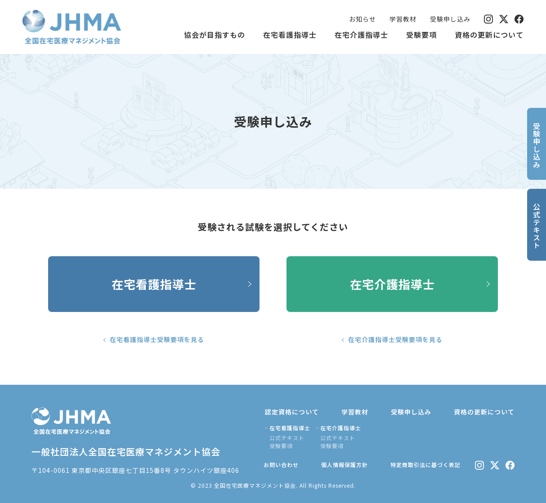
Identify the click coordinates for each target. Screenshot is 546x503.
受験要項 (421, 34)
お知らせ (362, 18)
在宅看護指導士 (290, 34)
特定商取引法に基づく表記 (425, 464)
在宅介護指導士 (361, 34)
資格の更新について (489, 34)
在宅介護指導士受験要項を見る (395, 339)
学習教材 (402, 18)
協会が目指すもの (214, 34)
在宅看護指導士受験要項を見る (157, 339)
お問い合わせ (281, 464)
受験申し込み (450, 18)
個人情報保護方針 (344, 464)
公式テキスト (286, 437)
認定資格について (292, 411)
